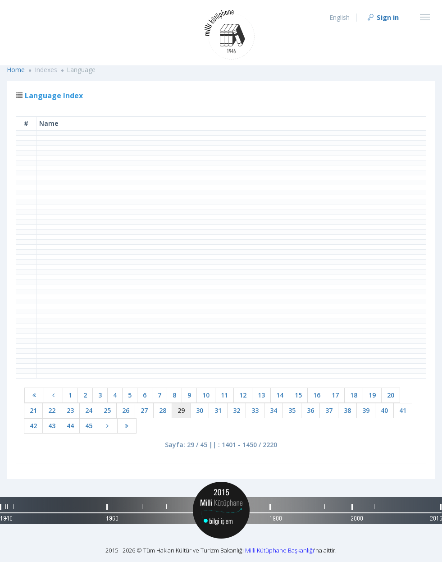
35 (292, 410)
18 (353, 395)
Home (16, 69)
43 (51, 425)
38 (347, 410)
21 (33, 410)
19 (372, 395)
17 (335, 395)
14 (279, 395)
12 (242, 395)
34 (273, 410)
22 (51, 410)
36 (310, 410)
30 (199, 410)
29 (181, 410)
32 (236, 410)
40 (384, 410)
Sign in (382, 17)
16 (316, 395)
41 (402, 410)
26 (125, 410)
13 (261, 395)
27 (144, 410)
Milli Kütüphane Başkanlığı (279, 550)
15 (298, 395)
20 (390, 395)
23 (70, 410)
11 (224, 395)
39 (365, 410)
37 (329, 410)
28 (162, 410)
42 (33, 425)
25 (107, 410)
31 (218, 410)
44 (70, 425)
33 (255, 410)
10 (206, 395)
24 (88, 410)
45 (88, 425)
